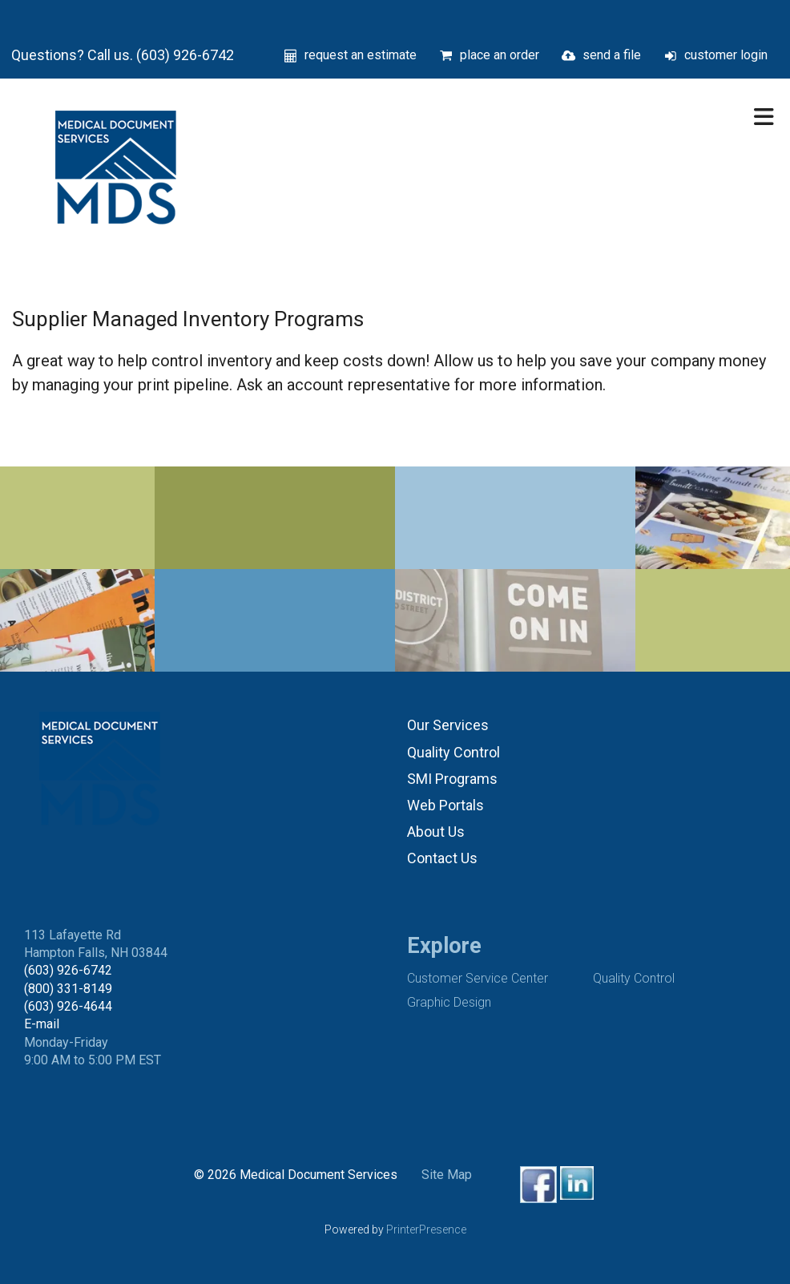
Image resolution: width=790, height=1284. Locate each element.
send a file (611, 55)
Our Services (448, 725)
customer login (726, 55)
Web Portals (445, 805)
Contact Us (442, 858)
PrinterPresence (426, 1229)
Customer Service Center (477, 978)
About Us (436, 831)
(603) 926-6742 (68, 970)
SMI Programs (452, 778)
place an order (499, 55)
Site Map (446, 1174)
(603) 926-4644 (68, 1006)
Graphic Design (449, 1002)
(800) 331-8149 (68, 988)
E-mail (41, 1024)
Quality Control (453, 752)
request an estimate (360, 55)
